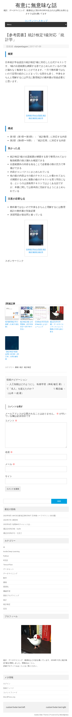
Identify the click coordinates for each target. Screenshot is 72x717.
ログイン (6, 684)
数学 (5, 578)
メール (10, 464)
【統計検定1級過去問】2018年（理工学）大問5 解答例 (12, 355)
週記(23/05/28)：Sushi (12, 529)
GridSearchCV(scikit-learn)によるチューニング (42, 324)
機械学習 (6, 591)
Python (6, 556)
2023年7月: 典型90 (10, 520)
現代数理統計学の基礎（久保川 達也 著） (12, 324)
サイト (8, 476)
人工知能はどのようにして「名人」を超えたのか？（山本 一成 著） (21, 388)
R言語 (5, 560)
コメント (11, 420)
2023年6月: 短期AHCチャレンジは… (17, 524)
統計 (21, 367)
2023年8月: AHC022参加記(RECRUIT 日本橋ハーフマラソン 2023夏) (29, 515)
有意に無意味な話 (36, 5)
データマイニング (10, 573)
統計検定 (27, 367)
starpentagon (21, 46)
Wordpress (64, 715)
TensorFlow (8, 565)
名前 (9, 452)
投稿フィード (8, 688)
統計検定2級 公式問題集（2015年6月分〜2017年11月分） (26, 325)
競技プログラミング (11, 595)
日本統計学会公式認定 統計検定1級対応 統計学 (36, 115)
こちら (31, 663)
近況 (5, 609)
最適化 (6, 587)
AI (4, 547)
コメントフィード (10, 692)
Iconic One (38, 715)
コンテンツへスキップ (36, 21)
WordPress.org (9, 697)
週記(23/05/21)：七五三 (12, 533)
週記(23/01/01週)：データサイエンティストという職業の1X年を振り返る (56, 326)
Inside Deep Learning (11, 551)
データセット (8, 569)
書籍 (17, 367)
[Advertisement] (28, 281)
